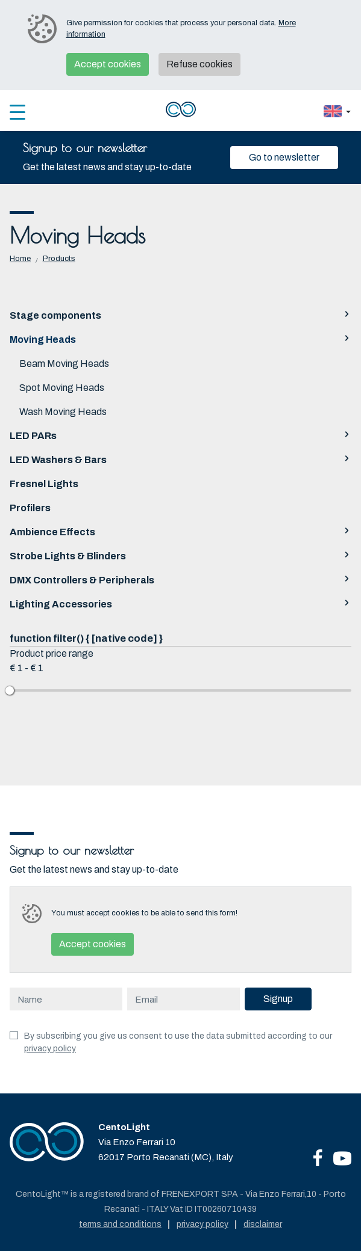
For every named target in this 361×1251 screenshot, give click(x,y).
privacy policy (50, 1048)
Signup (278, 999)
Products (59, 258)
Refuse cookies (199, 64)
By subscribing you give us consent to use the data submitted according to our (178, 1042)
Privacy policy (202, 1224)
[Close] (333, 157)
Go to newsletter (284, 157)
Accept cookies (107, 64)
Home (20, 258)
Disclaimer (262, 1224)
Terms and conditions (120, 1224)
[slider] (9, 690)
